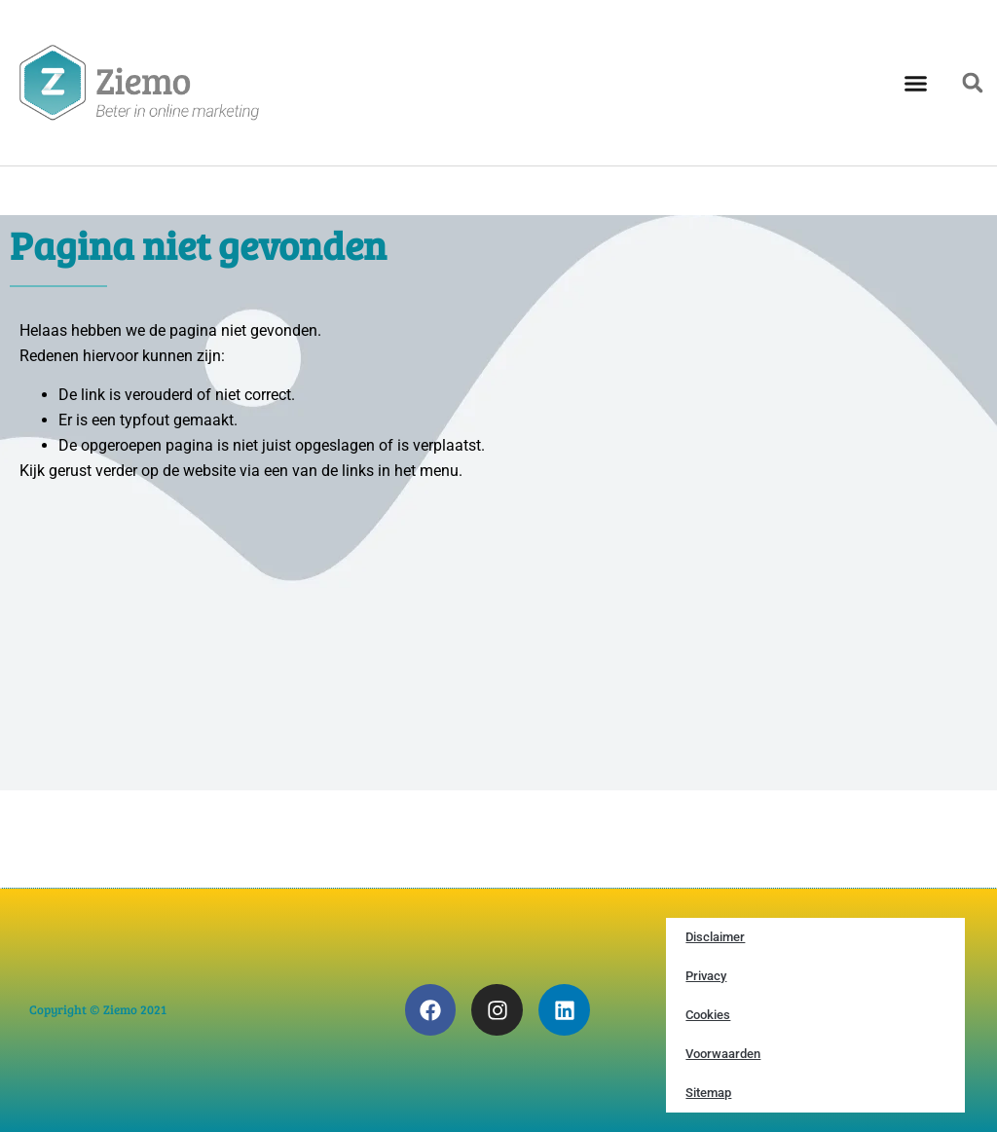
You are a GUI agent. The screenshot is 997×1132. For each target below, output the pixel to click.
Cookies (707, 1014)
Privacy (705, 975)
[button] (916, 82)
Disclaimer (715, 937)
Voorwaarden (722, 1053)
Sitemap (708, 1092)
